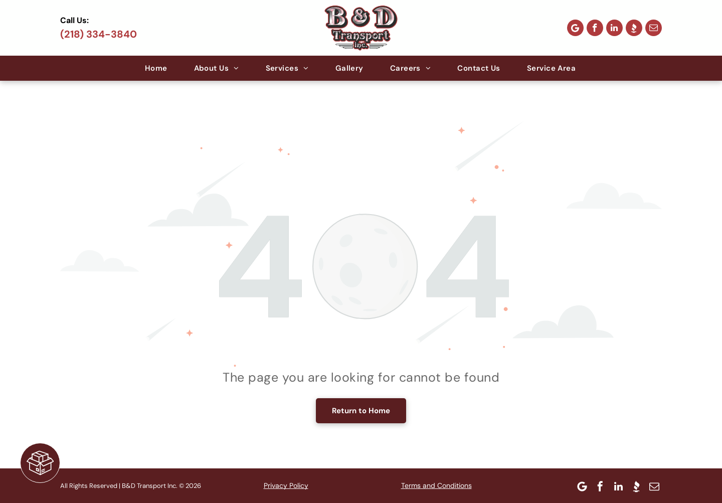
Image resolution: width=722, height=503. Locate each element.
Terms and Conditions (436, 485)
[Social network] (634, 28)
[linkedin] (614, 28)
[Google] (575, 28)
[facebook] (595, 28)
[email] (653, 28)
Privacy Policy (286, 485)
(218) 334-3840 (98, 34)
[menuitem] (157, 68)
